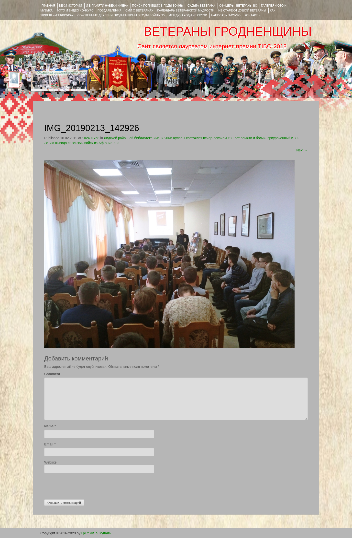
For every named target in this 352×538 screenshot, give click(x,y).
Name (49, 426)
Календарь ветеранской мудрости (185, 10)
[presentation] (81, 485)
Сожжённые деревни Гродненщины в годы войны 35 (121, 15)
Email (48, 444)
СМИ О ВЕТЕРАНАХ (139, 10)
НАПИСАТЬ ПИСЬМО (226, 15)
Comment (52, 374)
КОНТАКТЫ (252, 15)
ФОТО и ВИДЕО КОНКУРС (74, 10)
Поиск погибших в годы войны (158, 5)
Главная (48, 5)
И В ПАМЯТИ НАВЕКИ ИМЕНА (107, 5)
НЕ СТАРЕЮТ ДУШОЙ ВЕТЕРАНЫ (242, 10)
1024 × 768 (90, 138)
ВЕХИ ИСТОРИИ (70, 5)
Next (302, 150)
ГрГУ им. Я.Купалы (96, 533)
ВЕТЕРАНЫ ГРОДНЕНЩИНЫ (228, 31)
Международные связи (187, 15)
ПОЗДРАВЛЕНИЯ (109, 10)
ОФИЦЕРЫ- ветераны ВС (238, 5)
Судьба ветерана (201, 5)
